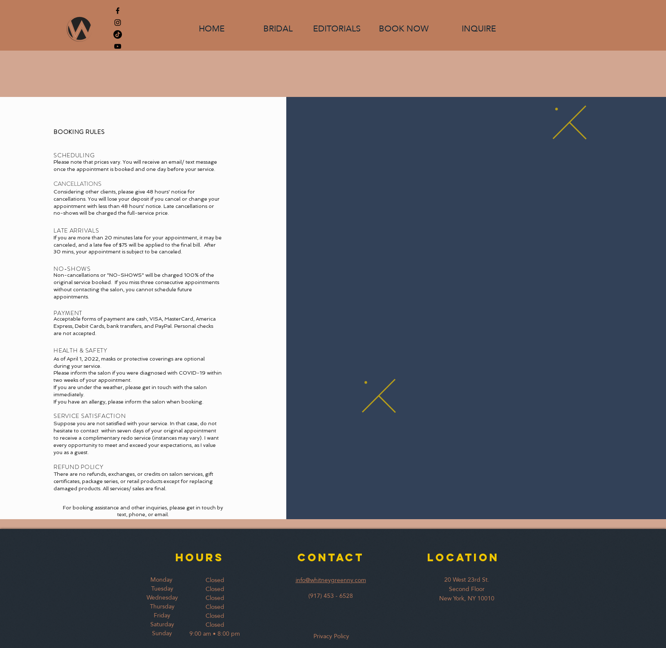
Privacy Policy (329, 636)
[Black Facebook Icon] (117, 10)
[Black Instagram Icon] (117, 22)
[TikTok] (117, 34)
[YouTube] (117, 46)
